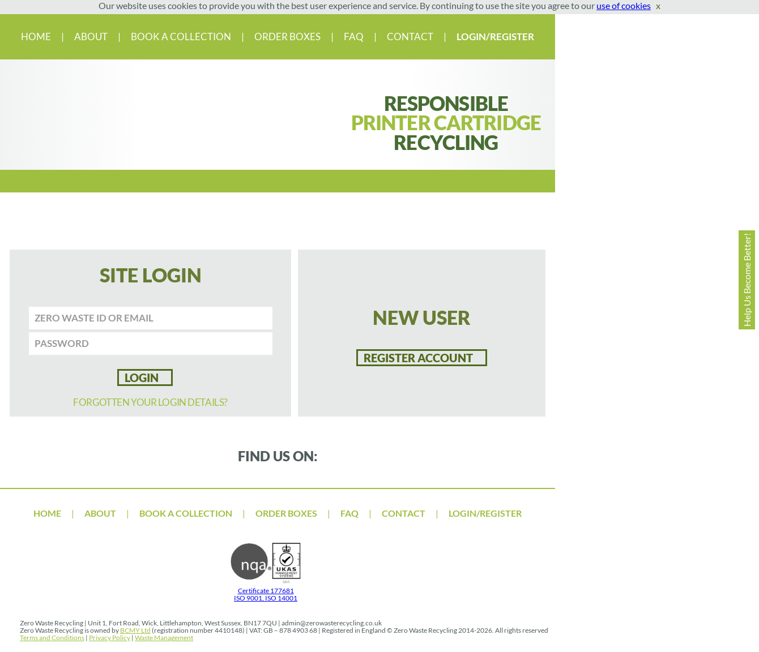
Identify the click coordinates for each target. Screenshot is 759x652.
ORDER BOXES (287, 36)
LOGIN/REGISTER (495, 36)
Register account (418, 357)
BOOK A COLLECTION (182, 36)
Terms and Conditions (52, 637)
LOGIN (142, 377)
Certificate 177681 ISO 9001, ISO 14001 (266, 591)
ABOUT (91, 36)
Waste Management (164, 637)
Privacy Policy (109, 637)
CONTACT (411, 36)
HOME (37, 36)
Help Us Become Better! (746, 280)
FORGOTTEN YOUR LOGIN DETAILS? (150, 402)
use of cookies (623, 5)
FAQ (354, 36)
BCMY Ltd (135, 630)
